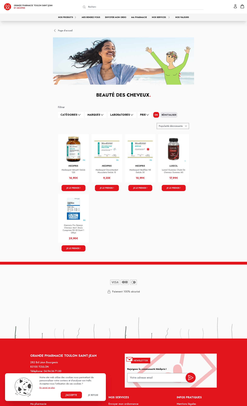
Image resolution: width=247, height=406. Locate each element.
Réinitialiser (169, 114)
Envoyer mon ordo (115, 17)
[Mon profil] (235, 6)
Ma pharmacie (139, 17)
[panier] (242, 6)
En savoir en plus (47, 387)
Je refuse (93, 395)
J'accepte (71, 395)
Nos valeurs (182, 17)
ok (156, 114)
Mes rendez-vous (91, 17)
